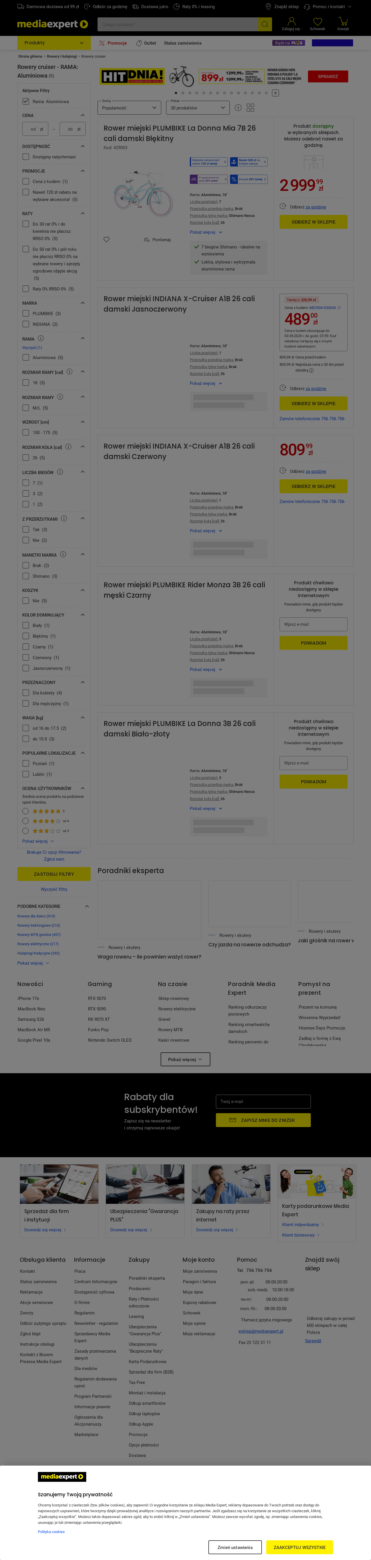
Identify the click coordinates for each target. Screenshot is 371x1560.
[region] (185, 1513)
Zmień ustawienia (235, 1547)
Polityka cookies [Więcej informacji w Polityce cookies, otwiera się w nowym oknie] (51, 1531)
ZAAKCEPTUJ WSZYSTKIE (300, 1547)
